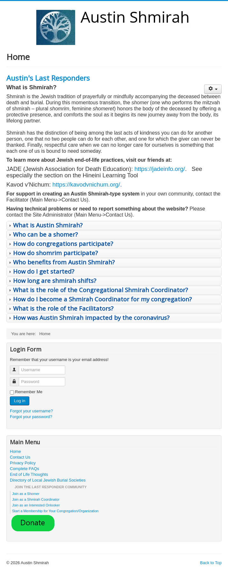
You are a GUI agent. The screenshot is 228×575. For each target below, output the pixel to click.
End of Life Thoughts (29, 474)
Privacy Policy (23, 463)
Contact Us (20, 457)
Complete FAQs (24, 468)
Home (15, 451)
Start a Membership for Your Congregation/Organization (55, 511)
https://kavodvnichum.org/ (86, 184)
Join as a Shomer (25, 494)
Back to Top (211, 562)
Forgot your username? (31, 411)
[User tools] (213, 89)
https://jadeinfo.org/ (159, 169)
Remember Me (28, 391)
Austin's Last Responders (48, 78)
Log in (19, 400)
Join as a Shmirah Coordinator (36, 499)
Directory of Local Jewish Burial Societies (48, 480)
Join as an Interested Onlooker (36, 505)
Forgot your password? (31, 416)
